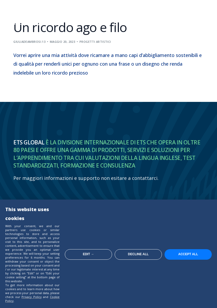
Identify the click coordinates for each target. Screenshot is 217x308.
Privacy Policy (32, 297)
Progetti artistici (95, 42)
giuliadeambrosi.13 (29, 42)
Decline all (138, 254)
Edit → (88, 254)
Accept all (188, 254)
